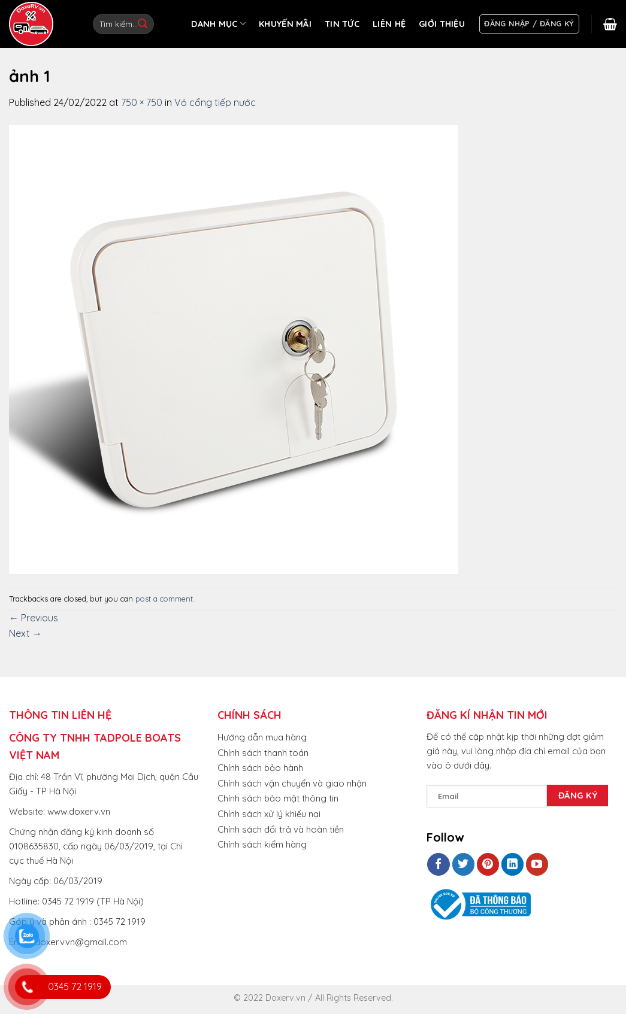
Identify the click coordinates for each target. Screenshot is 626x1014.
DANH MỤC (218, 23)
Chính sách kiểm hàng (262, 844)
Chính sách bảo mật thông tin (277, 798)
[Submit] (142, 24)
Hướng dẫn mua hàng (262, 737)
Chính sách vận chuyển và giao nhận (292, 783)
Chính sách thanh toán (263, 752)
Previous (33, 618)
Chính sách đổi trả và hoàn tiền (280, 829)
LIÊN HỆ (389, 24)
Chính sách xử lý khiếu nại (268, 813)
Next (25, 633)
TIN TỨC (342, 24)
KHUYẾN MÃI (285, 24)
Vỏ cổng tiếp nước (215, 102)
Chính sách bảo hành (260, 767)
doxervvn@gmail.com (81, 942)
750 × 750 (141, 102)
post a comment (164, 598)
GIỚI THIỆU (442, 24)
